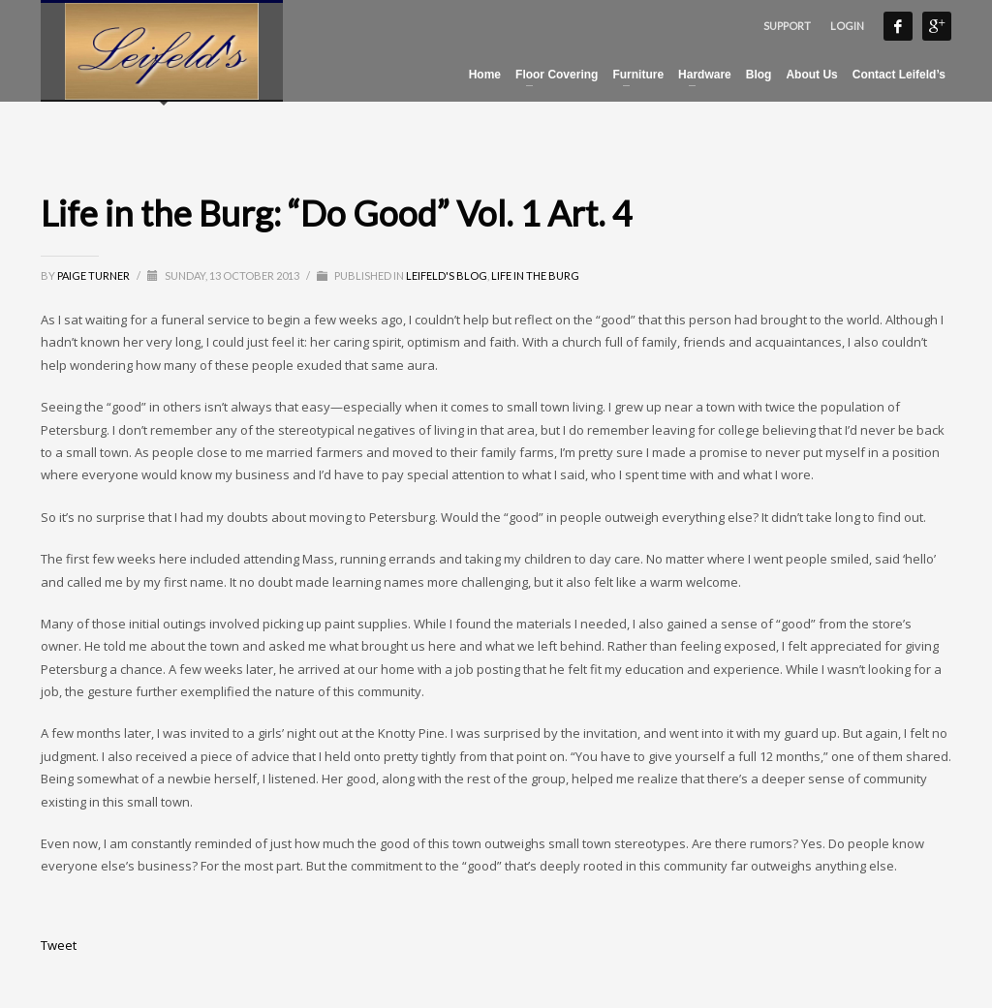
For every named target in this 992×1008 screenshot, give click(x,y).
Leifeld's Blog (446, 275)
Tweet (59, 945)
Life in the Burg (535, 275)
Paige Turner (94, 275)
